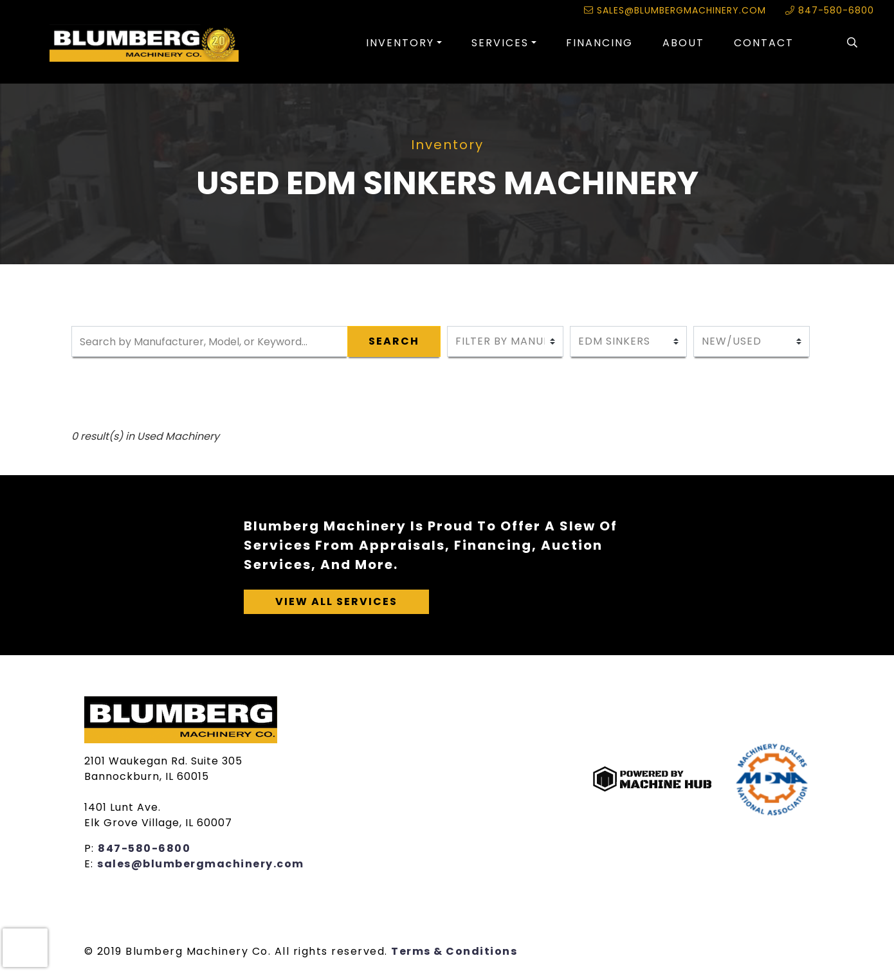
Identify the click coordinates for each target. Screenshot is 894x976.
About (683, 42)
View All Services (336, 601)
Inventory (400, 42)
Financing (599, 42)
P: (91, 848)
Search (394, 341)
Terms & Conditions (454, 951)
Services (500, 42)
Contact (764, 42)
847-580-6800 (829, 10)
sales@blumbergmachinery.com (675, 10)
